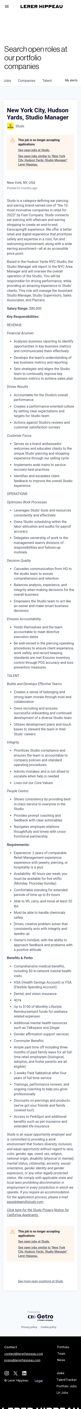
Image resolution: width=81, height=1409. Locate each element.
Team (61, 1353)
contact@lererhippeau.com (23, 1354)
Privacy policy (29, 1327)
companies (26, 81)
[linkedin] (24, 1373)
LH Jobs (62, 1392)
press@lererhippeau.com (22, 1360)
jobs (7, 81)
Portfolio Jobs (67, 1386)
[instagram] (6, 1373)
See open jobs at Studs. (34, 150)
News (61, 1360)
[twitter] (15, 1373)
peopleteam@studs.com (25, 1202)
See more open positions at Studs (40, 1281)
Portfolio (63, 1347)
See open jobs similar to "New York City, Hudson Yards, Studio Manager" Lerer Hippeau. (42, 160)
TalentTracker (67, 1380)
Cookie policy (48, 1327)
